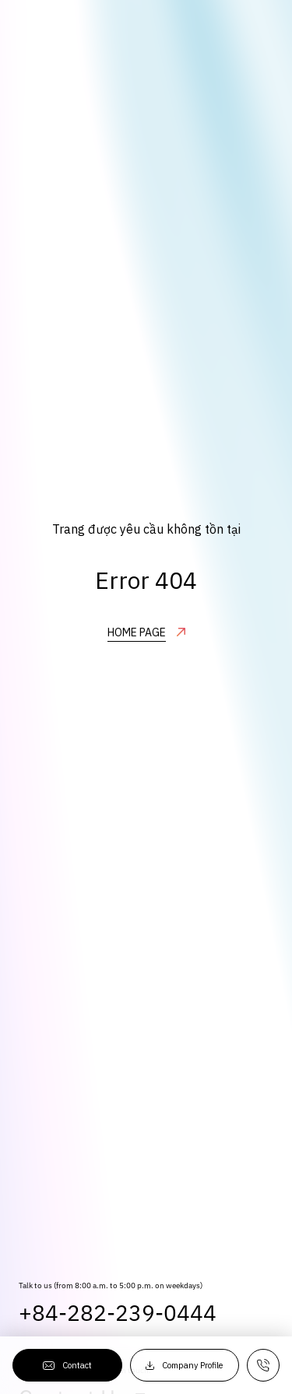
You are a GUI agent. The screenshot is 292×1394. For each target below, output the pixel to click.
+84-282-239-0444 (117, 1332)
